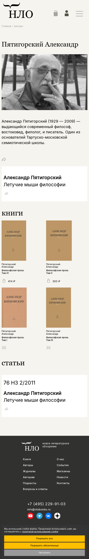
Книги (27, 459)
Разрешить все (44, 538)
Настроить (44, 552)
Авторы (18, 26)
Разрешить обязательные (44, 545)
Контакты (63, 483)
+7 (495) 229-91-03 (46, 504)
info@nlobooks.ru (39, 509)
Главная (7, 26)
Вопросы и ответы (35, 489)
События (63, 465)
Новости (62, 477)
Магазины (63, 471)
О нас (60, 459)
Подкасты (29, 483)
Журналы (29, 471)
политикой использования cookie (40, 531)
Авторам (29, 477)
